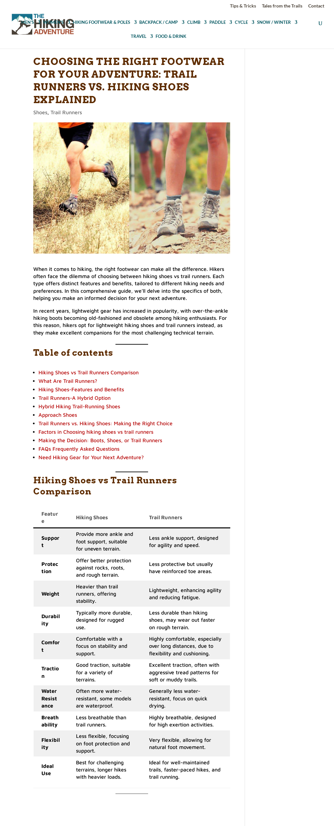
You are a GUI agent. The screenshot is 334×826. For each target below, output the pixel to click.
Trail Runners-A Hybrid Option (74, 398)
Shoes (40, 112)
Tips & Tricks (243, 6)
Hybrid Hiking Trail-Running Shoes (79, 406)
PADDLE (217, 23)
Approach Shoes (57, 415)
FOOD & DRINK (171, 37)
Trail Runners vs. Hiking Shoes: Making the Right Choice (105, 423)
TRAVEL (138, 37)
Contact (316, 6)
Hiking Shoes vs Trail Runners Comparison (88, 372)
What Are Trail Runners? (67, 381)
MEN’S (27, 23)
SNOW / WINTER (274, 23)
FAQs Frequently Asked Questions (78, 449)
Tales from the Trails (282, 6)
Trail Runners (66, 112)
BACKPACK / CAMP (158, 23)
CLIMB (193, 23)
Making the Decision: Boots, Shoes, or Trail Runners (100, 440)
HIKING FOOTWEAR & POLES (101, 23)
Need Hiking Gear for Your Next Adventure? (91, 457)
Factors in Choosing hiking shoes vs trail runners (95, 432)
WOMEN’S (53, 23)
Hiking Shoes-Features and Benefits (81, 389)
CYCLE (241, 23)
